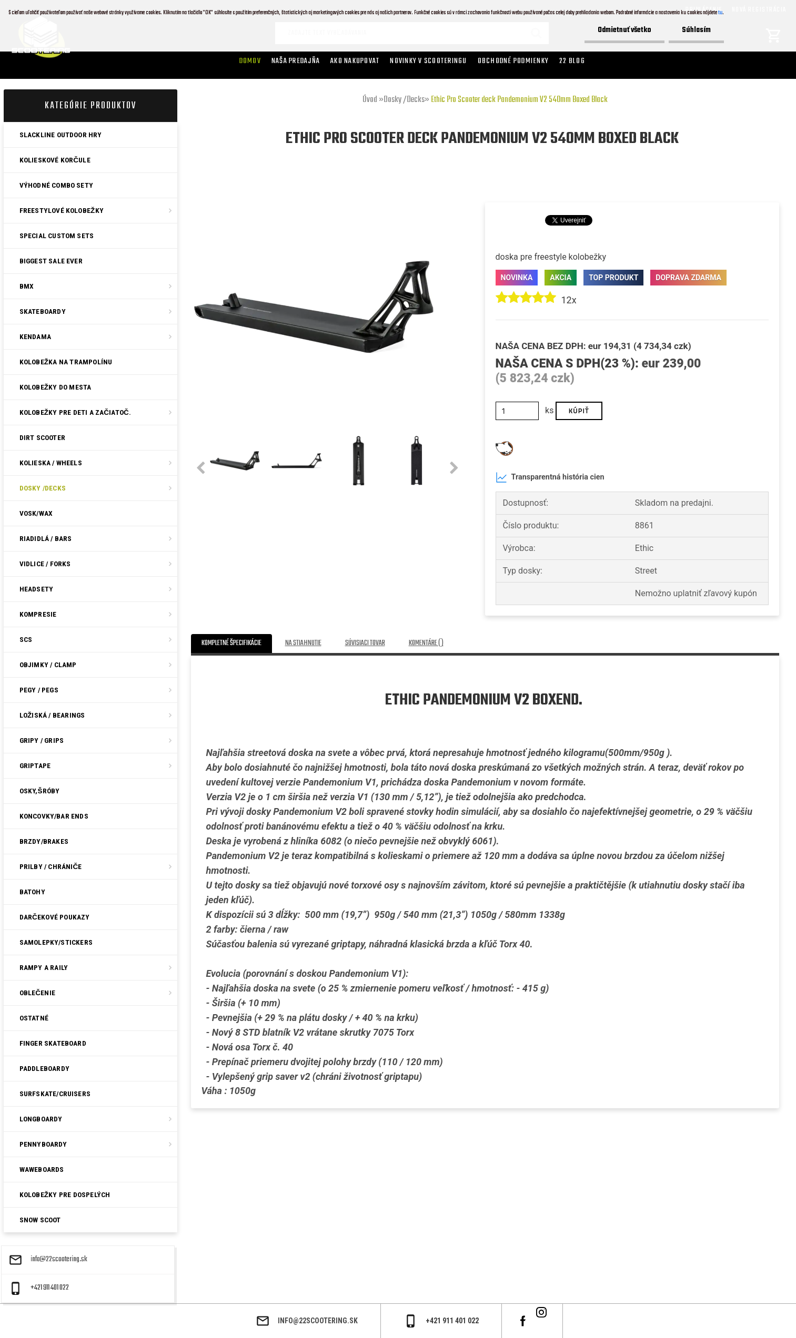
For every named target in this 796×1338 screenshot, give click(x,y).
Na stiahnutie (303, 643)
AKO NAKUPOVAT (354, 61)
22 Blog (572, 61)
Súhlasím (696, 30)
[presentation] (200, 468)
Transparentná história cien (550, 477)
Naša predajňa (295, 61)
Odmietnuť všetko (624, 30)
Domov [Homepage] (250, 61)
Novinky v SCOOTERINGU (428, 61)
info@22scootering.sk (59, 1259)
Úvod (369, 100)
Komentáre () (426, 643)
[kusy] (517, 411)
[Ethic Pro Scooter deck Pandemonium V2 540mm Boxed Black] (314, 188)
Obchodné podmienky (513, 61)
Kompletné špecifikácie (231, 643)
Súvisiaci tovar (365, 643)
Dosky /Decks (404, 100)
